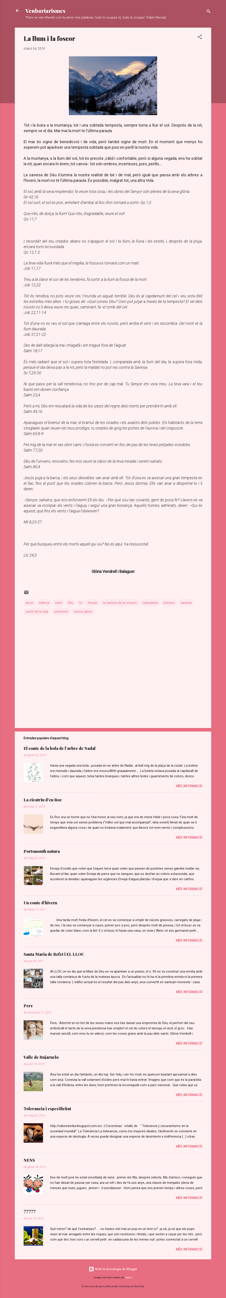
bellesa (44, 603)
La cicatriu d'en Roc (43, 799)
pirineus (169, 603)
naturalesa (150, 603)
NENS (29, 1160)
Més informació (189, 786)
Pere (28, 1005)
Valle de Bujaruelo (41, 1057)
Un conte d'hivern (40, 902)
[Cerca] (208, 12)
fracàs (92, 603)
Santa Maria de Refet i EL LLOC (54, 954)
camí (58, 603)
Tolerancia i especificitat (47, 1108)
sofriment (61, 612)
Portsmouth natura (42, 851)
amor (29, 603)
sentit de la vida (37, 612)
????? (30, 1211)
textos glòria (83, 612)
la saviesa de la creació (120, 603)
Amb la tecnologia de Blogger (113, 1269)
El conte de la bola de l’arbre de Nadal (60, 748)
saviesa (186, 603)
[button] (199, 37)
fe (80, 603)
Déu (70, 603)
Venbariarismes (45, 10)
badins (128, 1277)
